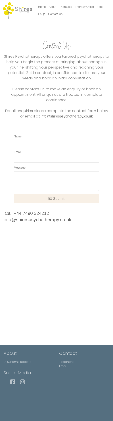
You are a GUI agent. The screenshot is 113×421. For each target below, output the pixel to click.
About (52, 6)
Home (42, 6)
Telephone (66, 362)
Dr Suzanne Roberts (17, 362)
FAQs (41, 14)
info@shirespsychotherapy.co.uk (67, 116)
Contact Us (55, 14)
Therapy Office (84, 6)
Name (18, 136)
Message (20, 167)
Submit (56, 199)
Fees (100, 6)
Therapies (65, 6)
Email (17, 152)
